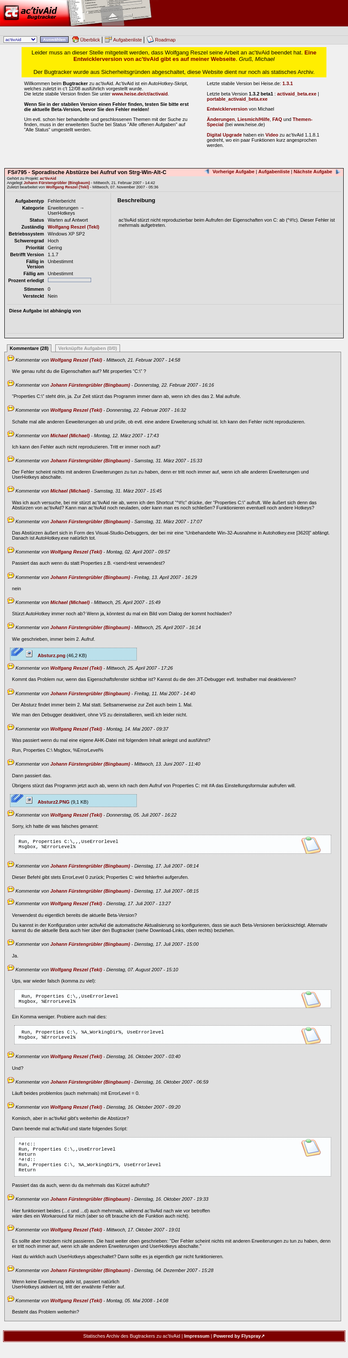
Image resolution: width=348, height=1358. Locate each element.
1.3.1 (287, 83)
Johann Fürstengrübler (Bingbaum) (57, 183)
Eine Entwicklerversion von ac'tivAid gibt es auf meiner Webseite (194, 55)
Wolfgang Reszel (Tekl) (67, 187)
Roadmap (165, 39)
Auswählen (54, 39)
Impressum (196, 1351)
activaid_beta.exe (296, 93)
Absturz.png (45, 655)
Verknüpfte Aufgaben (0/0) (87, 348)
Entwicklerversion (227, 108)
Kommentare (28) (29, 348)
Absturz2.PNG (48, 802)
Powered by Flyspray (237, 1351)
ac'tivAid (174, 13)
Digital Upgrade (224, 134)
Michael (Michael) (70, 435)
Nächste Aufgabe (313, 171)
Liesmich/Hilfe (253, 119)
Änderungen (221, 119)
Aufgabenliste (127, 39)
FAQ (277, 119)
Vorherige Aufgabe (233, 171)
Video (272, 134)
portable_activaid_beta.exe (237, 99)
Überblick (90, 39)
